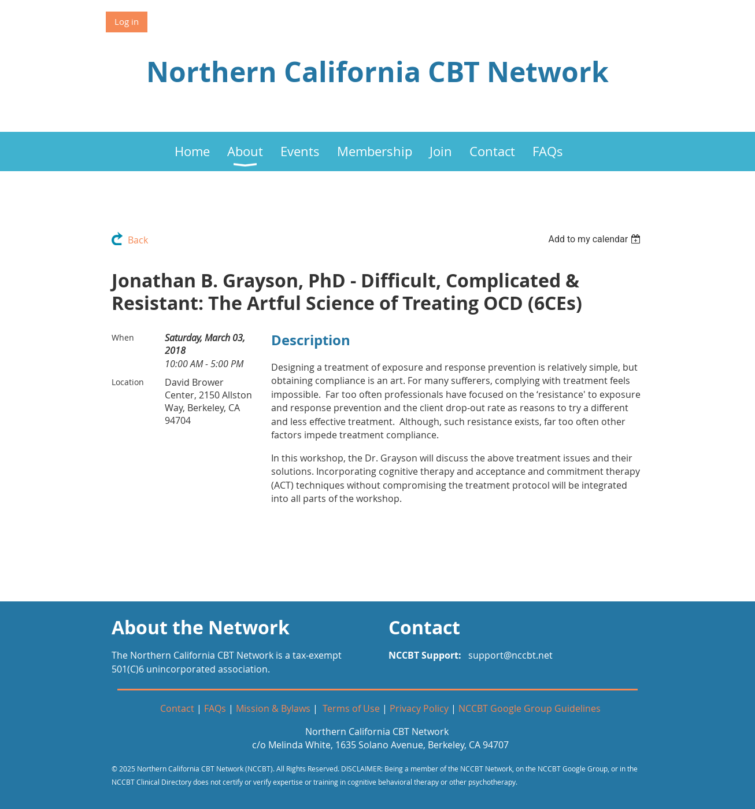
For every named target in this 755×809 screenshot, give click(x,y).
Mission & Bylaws (273, 708)
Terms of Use (351, 708)
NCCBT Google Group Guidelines (529, 708)
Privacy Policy (419, 708)
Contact (177, 708)
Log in (126, 21)
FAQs (215, 708)
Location (128, 381)
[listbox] (595, 239)
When (123, 337)
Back (138, 240)
